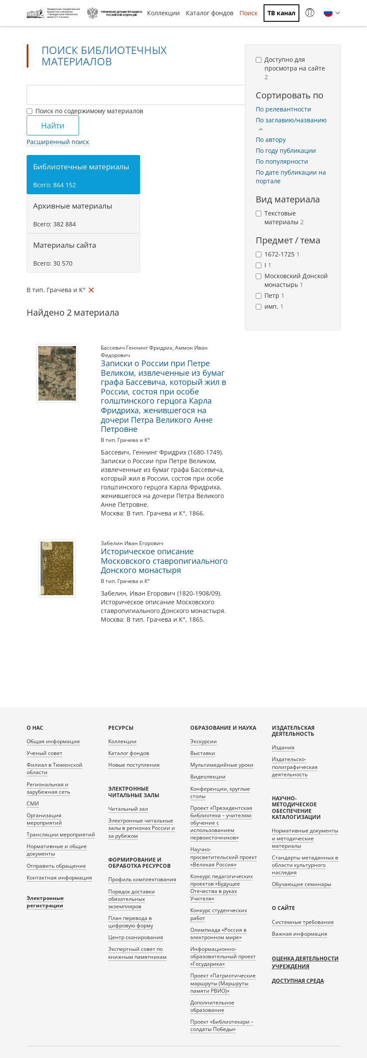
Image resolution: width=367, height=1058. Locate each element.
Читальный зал (128, 808)
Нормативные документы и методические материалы (305, 838)
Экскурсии (203, 741)
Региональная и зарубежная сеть (48, 788)
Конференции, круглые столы (220, 792)
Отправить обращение (56, 865)
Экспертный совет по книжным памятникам (137, 952)
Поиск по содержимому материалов (85, 111)
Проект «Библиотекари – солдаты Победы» (222, 1025)
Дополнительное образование (212, 1006)
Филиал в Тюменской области (54, 768)
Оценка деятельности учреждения (305, 962)
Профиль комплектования (142, 879)
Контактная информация (59, 877)
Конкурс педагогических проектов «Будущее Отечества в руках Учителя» (221, 887)
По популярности (282, 161)
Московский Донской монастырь (292, 280)
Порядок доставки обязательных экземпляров (131, 899)
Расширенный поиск (58, 142)
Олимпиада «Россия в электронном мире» (218, 933)
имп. (270, 306)
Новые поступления (134, 764)
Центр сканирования (135, 937)
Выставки (202, 753)
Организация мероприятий (44, 819)
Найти (52, 125)
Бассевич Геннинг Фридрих (136, 347)
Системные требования (303, 922)
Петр (270, 295)
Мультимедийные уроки (222, 764)
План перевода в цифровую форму (130, 921)
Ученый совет (44, 753)
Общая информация (53, 741)
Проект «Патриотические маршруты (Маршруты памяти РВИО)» (223, 983)
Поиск (248, 13)
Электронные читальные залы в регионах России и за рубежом (141, 828)
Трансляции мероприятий (61, 834)
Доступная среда (298, 980)
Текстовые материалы (280, 217)
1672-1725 (278, 254)
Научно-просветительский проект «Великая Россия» (223, 857)
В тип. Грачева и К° (125, 440)
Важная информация (299, 933)
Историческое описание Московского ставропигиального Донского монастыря (164, 560)
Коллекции (163, 13)
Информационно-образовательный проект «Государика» (223, 956)
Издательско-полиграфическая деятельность (295, 766)
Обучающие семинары (301, 884)
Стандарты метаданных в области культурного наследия (305, 865)
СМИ (33, 803)
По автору (271, 139)
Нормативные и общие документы (57, 849)
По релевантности (283, 109)
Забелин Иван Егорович (132, 543)
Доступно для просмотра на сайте (290, 68)
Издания (283, 747)
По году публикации (286, 150)
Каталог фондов (209, 13)
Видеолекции (208, 776)
